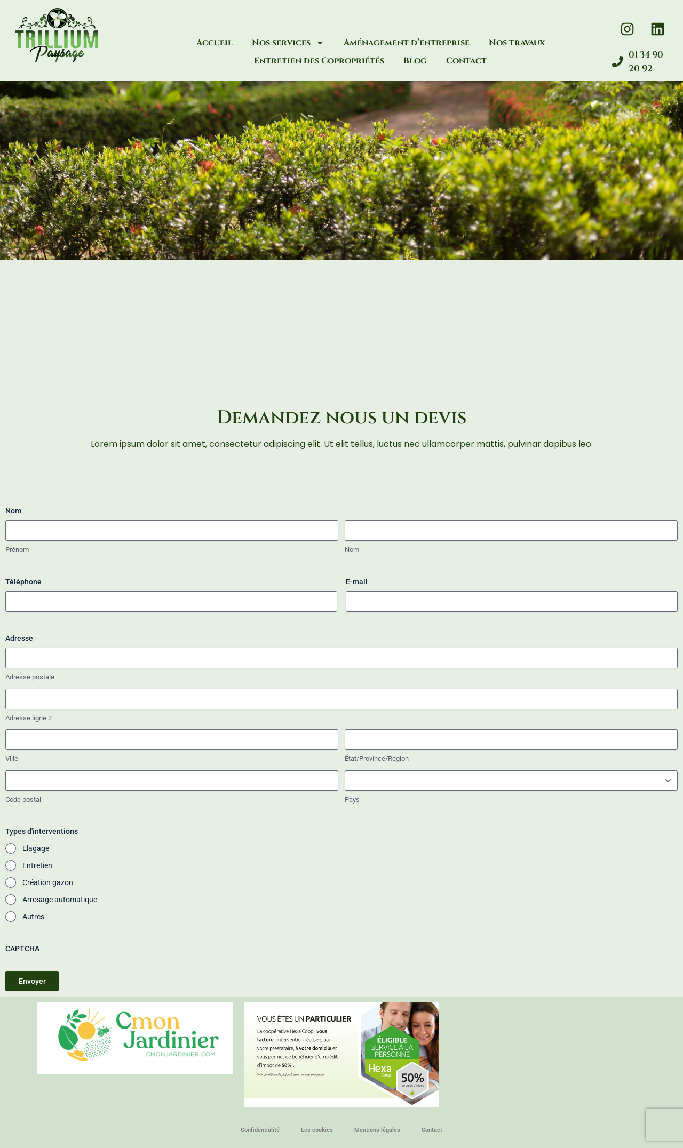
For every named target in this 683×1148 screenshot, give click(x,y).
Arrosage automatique (59, 899)
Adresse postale (29, 677)
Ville (11, 758)
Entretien (37, 865)
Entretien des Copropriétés (319, 61)
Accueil (214, 43)
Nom (352, 549)
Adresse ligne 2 (28, 718)
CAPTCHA (22, 948)
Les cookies (317, 1130)
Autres (33, 916)
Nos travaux (517, 43)
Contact (466, 61)
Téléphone (23, 581)
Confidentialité (260, 1130)
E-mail (357, 581)
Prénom (17, 549)
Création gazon (47, 882)
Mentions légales (377, 1130)
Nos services (288, 43)
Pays (352, 800)
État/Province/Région (377, 758)
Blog (415, 61)
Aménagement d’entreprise (407, 43)
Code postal (23, 800)
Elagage (35, 848)
